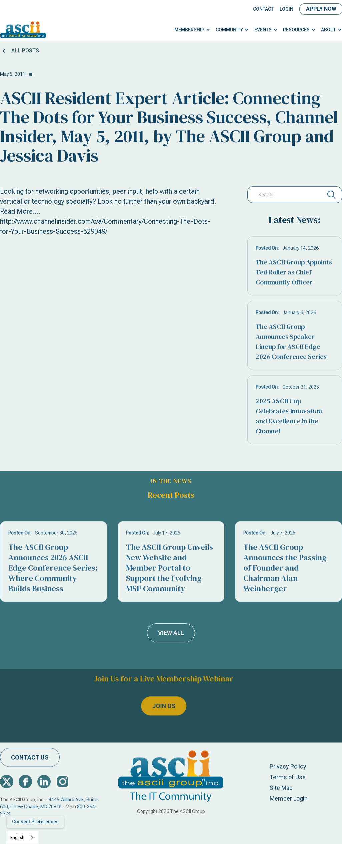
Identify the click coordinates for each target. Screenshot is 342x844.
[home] (23, 29)
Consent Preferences (35, 821)
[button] (192, 29)
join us (147, 706)
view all (171, 632)
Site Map (281, 787)
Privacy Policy (288, 766)
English (17, 837)
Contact (263, 9)
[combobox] (22, 837)
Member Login (289, 798)
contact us (30, 757)
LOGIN (286, 9)
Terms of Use (288, 777)
